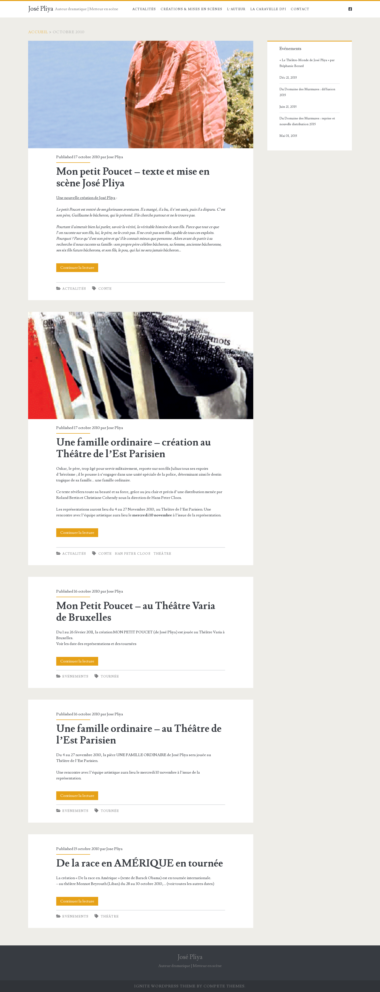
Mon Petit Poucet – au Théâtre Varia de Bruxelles (135, 611)
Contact (300, 9)
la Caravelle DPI (268, 9)
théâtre (163, 554)
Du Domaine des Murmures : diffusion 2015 (307, 92)
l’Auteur (236, 9)
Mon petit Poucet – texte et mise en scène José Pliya (140, 94)
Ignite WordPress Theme (165, 986)
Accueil (38, 32)
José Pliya (40, 9)
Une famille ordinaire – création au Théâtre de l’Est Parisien (140, 365)
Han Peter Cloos (132, 554)
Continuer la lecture (79, 267)
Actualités (144, 9)
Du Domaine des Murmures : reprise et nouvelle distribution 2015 (307, 121)
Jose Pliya (115, 157)
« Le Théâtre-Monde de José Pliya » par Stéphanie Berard (306, 63)
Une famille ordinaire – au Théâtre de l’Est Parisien (139, 734)
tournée (110, 676)
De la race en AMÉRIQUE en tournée (139, 863)
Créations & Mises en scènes (191, 9)
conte (105, 289)
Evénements (75, 676)
